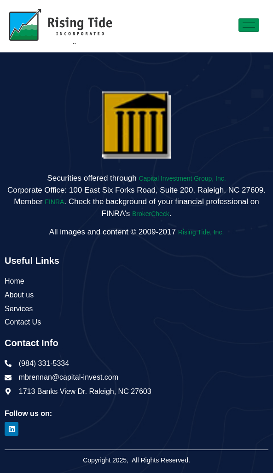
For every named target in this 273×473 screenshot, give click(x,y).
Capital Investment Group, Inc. (182, 178)
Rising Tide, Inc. (201, 232)
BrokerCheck (150, 213)
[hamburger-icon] (248, 25)
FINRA (54, 201)
